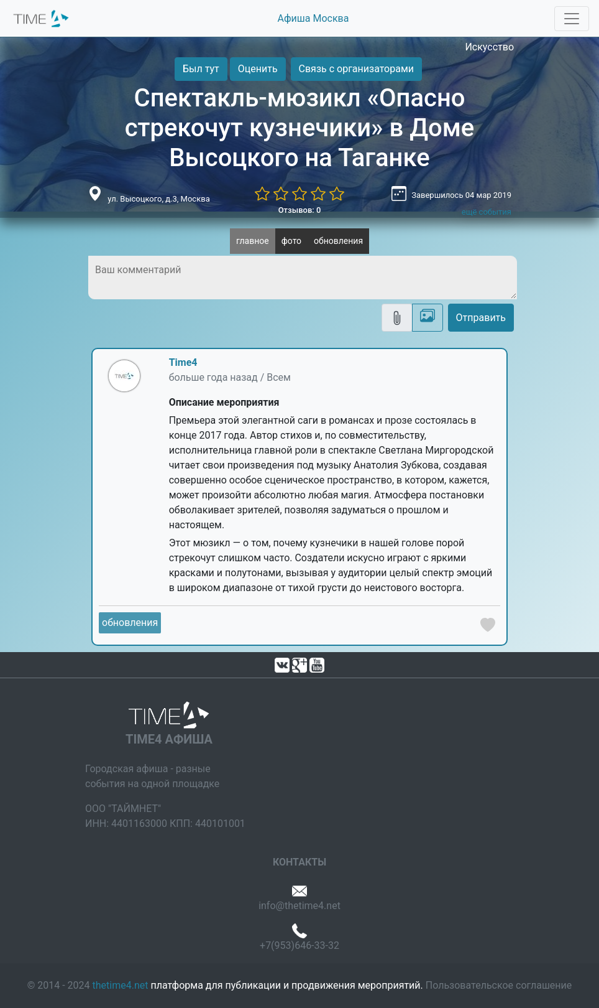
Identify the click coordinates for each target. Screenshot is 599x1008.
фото (291, 241)
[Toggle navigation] (571, 18)
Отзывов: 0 (299, 210)
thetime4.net (121, 985)
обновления (338, 241)
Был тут (201, 69)
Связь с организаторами (356, 69)
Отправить (481, 318)
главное (252, 241)
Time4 (183, 362)
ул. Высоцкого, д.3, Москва (158, 198)
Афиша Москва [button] (313, 18)
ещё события (486, 212)
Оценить (258, 69)
